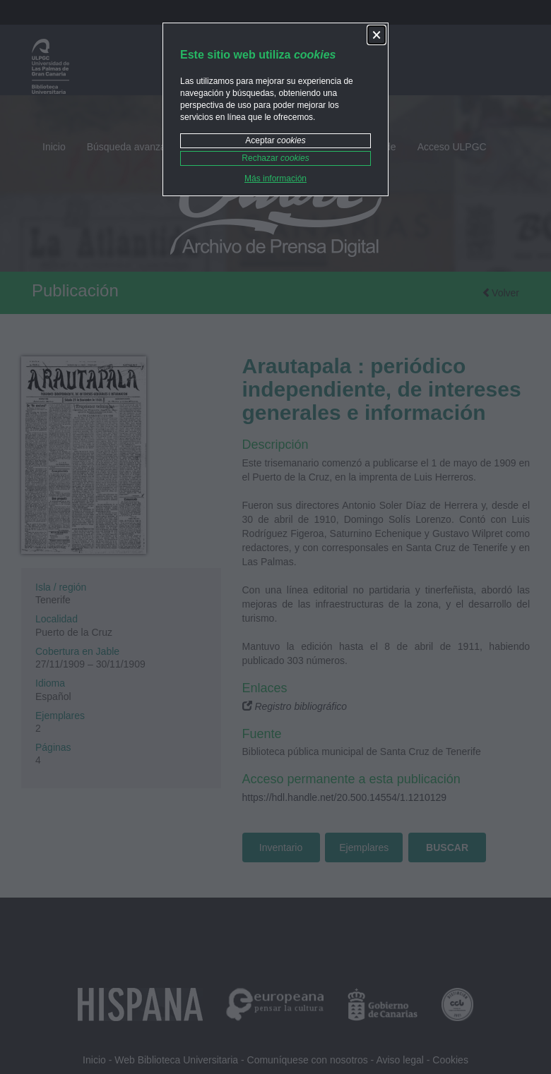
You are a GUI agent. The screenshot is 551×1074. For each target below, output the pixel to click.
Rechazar (275, 158)
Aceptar (275, 140)
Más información (275, 178)
